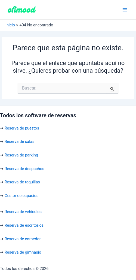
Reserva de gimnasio (23, 252)
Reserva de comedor (23, 238)
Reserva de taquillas (22, 182)
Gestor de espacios (22, 195)
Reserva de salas (20, 141)
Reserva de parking (21, 155)
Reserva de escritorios (24, 225)
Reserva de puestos (22, 128)
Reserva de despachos (24, 168)
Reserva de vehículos (23, 211)
